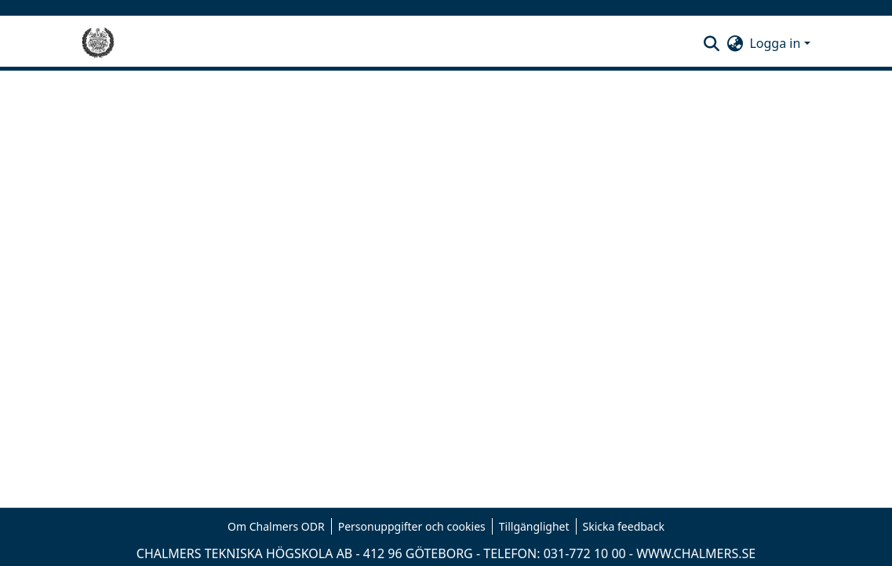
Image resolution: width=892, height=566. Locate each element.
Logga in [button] (776, 43)
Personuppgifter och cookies (412, 526)
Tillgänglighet (534, 526)
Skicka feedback (623, 526)
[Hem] (98, 43)
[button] (711, 43)
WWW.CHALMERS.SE (695, 553)
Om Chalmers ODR (276, 526)
